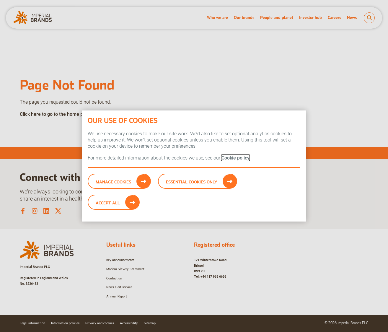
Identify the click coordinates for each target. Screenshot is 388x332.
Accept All (108, 203)
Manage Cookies (113, 182)
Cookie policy (235, 158)
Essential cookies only (191, 182)
